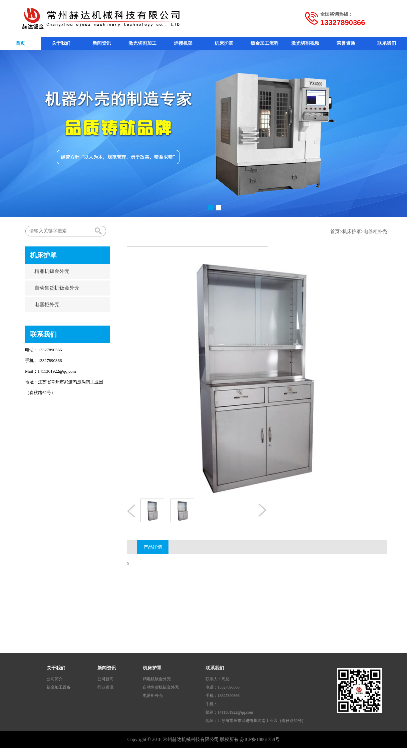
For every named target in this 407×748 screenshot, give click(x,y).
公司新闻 (105, 679)
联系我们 (386, 43)
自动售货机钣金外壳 (53, 288)
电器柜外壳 (375, 231)
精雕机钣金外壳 (48, 271)
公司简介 (55, 679)
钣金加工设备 (59, 687)
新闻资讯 (101, 43)
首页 (20, 43)
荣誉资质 (346, 43)
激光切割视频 (305, 43)
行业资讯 (105, 687)
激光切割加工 (142, 43)
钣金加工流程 (265, 43)
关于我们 (61, 43)
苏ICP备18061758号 (260, 739)
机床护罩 (224, 43)
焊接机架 (183, 43)
